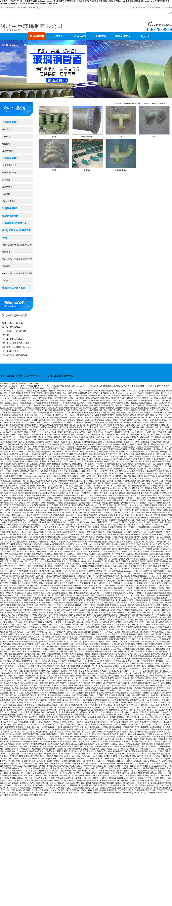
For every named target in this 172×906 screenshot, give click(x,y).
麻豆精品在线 (97, 564)
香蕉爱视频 (17, 513)
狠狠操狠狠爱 (145, 600)
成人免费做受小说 (157, 534)
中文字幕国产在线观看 (95, 615)
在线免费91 (38, 776)
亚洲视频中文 (152, 590)
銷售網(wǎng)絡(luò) (9, 46)
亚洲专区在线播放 (143, 471)
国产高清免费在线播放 (131, 539)
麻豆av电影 (90, 595)
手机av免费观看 (115, 661)
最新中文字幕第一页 (126, 510)
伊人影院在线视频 (143, 427)
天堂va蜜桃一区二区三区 (81, 732)
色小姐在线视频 (6, 408)
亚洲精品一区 (41, 513)
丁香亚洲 (62, 542)
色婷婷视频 (75, 656)
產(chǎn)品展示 (135, 103)
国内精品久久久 (147, 615)
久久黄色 (74, 498)
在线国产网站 (166, 742)
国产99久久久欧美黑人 (71, 403)
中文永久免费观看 (141, 398)
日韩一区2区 (50, 439)
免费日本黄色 (74, 593)
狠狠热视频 (111, 581)
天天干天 (15, 739)
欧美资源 (68, 625)
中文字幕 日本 (131, 517)
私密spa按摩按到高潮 (85, 422)
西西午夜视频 (135, 534)
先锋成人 (104, 627)
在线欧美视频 (74, 685)
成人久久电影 (163, 525)
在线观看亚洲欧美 (49, 749)
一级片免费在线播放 (63, 776)
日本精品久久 (134, 522)
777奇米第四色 (112, 430)
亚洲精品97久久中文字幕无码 (154, 693)
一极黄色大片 (60, 632)
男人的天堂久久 (91, 474)
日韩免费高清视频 (33, 391)
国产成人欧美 (105, 449)
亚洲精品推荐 (129, 488)
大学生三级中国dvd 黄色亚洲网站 (118, 615)
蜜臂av (20, 647)
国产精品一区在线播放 (83, 408)
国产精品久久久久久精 (52, 617)
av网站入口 (143, 586)
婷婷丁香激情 (90, 693)
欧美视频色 (4, 503)
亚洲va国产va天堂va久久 (76, 739)
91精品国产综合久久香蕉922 (37, 449)
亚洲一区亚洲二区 (137, 554)
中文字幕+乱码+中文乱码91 (125, 452)
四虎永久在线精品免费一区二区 (52, 705)
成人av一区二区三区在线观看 (111, 442)
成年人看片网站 (58, 430)
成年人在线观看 (160, 413)
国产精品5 (61, 790)
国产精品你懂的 (127, 418)
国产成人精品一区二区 (158, 393)
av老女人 (32, 666)
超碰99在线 (159, 717)
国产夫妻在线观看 (148, 415)
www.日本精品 (116, 649)
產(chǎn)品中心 (139, 8)
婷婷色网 (26, 457)
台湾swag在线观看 (146, 400)
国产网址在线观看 (42, 600)
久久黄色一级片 (71, 391)
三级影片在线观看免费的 (31, 459)
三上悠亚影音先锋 (138, 513)
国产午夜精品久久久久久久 (105, 547)
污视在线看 (40, 452)
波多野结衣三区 (112, 408)
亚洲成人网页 (37, 405)
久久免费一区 (109, 578)
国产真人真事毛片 (15, 457)
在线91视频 (19, 488)
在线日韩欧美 (129, 439)
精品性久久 (20, 520)
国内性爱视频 (38, 537)
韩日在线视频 (60, 642)
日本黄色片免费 (77, 444)
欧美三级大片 (53, 556)
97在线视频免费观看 (33, 547)
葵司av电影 (31, 737)
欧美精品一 (118, 598)
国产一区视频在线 (88, 656)
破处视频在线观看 (38, 530)
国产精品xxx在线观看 (119, 449)
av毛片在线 (76, 763)
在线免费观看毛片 (25, 598)
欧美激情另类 (99, 418)
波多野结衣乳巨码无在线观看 (17, 432)
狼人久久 (92, 681)
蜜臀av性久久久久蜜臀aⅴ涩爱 (31, 437)
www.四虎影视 (162, 396)
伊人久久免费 (42, 517)
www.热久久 (132, 393)
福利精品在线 (42, 556)
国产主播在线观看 (159, 461)
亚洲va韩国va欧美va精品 (76, 459)
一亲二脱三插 (103, 505)
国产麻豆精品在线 (77, 654)
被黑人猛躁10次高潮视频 (85, 783)
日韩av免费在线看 (114, 768)
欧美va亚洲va (42, 664)
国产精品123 (149, 413)
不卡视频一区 (155, 435)
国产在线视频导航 (152, 707)
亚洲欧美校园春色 (98, 500)
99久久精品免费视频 (92, 420)
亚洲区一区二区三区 (145, 444)
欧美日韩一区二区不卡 (65, 549)
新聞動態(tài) (155, 8)
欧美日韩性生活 (106, 400)
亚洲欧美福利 (95, 425)
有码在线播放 (158, 474)
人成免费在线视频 (22, 396)
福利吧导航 (164, 707)
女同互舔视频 (113, 620)
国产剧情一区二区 (60, 537)
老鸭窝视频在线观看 (54, 452)
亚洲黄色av (144, 712)
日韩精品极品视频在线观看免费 (128, 415)
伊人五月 (100, 586)
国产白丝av (53, 639)
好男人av (41, 620)
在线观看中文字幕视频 (33, 425)
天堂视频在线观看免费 (85, 622)
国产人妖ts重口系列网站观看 (94, 430)
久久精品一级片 (22, 474)
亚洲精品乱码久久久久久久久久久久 (109, 439)
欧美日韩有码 (76, 520)
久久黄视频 (70, 447)
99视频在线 (153, 746)
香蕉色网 (117, 500)
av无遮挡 (123, 461)
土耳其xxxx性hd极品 (19, 398)
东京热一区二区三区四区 (130, 603)
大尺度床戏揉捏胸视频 (13, 703)
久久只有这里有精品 (128, 425)
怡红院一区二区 (74, 398)
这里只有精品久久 (134, 724)
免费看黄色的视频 (131, 608)
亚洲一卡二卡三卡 (150, 576)
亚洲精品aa (164, 639)
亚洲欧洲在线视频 (147, 491)
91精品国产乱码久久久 (100, 698)
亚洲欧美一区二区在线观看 (151, 564)
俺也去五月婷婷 (51, 576)
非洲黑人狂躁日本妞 (142, 561)
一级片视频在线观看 (86, 581)
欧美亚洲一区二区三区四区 (110, 498)
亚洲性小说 (70, 432)
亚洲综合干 (50, 530)
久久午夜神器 (5, 517)
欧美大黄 (111, 703)
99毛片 (34, 439)
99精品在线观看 (51, 712)
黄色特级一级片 (110, 586)
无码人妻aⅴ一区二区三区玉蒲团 (107, 437)
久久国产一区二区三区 (153, 432)
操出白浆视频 (101, 595)
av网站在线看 (123, 566)
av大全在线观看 (46, 415)
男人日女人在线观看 (75, 454)
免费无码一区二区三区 (66, 783)
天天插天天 (150, 627)
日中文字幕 (64, 486)
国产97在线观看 (103, 681)
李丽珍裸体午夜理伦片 (91, 517)
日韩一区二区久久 (160, 403)
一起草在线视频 (144, 654)
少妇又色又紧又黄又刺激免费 (83, 649)
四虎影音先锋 (143, 647)
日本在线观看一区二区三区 (102, 486)
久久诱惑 (96, 593)
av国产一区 (39, 727)
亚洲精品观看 (79, 598)
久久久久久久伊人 (85, 734)
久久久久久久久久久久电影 (126, 654)
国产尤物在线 (107, 622)
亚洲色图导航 (48, 413)
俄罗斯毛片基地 (133, 600)
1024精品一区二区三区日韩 (126, 761)
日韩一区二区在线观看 (33, 413)
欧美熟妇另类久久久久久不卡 (152, 430)
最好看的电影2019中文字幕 (140, 766)
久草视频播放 (55, 586)
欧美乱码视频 (157, 547)
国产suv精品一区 (89, 454)
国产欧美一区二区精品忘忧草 (17, 435)
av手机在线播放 (107, 517)
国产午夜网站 (161, 651)
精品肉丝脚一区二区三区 (151, 612)
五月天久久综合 (111, 729)
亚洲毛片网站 (89, 705)
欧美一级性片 (52, 476)
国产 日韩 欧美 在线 (92, 727)
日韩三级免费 (90, 586)
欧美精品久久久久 (135, 547)
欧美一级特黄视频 (143, 488)
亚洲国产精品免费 (60, 415)
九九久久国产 (68, 488)
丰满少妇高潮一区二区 (76, 476)
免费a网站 (44, 763)
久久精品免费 (66, 700)
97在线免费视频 (96, 571)
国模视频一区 (85, 500)
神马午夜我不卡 (100, 495)
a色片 (96, 427)
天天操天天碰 (60, 707)
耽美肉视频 (167, 478)
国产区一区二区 (83, 425)
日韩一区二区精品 (137, 785)
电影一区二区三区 (102, 471)
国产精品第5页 (12, 486)
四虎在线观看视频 (156, 530)
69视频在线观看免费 (12, 659)
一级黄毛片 (34, 432)
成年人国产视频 (105, 746)
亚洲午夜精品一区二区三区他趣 (156, 634)
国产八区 (125, 785)
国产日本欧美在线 (150, 500)
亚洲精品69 (156, 600)
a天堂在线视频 (89, 634)
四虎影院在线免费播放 (114, 673)
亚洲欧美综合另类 (140, 515)
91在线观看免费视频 (147, 505)
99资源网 (11, 773)
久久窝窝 (89, 427)
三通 (121, 137)
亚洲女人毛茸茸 (157, 783)
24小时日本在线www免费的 (71, 590)
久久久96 (115, 461)
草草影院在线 (27, 661)
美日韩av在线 (78, 586)
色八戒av (22, 627)
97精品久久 (37, 598)
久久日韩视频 (75, 754)
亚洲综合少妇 (67, 586)
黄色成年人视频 (87, 495)
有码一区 (90, 471)
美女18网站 (123, 508)
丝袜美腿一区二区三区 (91, 605)
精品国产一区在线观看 (20, 795)
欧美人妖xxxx (107, 459)
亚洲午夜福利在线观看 (75, 420)
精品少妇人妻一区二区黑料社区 (48, 700)
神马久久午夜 (35, 454)
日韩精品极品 (94, 400)
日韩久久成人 (150, 595)
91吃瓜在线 (131, 583)
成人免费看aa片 (132, 437)
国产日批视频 (133, 676)
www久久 (92, 544)
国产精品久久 (156, 427)
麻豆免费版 (81, 576)
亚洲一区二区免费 (17, 427)
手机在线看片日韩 (15, 549)
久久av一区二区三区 (67, 527)
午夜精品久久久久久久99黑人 (112, 569)
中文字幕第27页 (55, 664)
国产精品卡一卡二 (105, 583)
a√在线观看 (160, 749)
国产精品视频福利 (43, 427)
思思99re (40, 788)
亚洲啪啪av (49, 566)
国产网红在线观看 (111, 756)
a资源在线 (15, 517)
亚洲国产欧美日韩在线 (104, 469)
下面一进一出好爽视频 (39, 396)
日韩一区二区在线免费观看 (87, 530)
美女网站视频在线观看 (90, 442)
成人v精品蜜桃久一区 (71, 466)
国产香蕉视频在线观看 (15, 425)
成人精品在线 (102, 715)
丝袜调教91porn (126, 671)
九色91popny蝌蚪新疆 (74, 430)
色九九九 (162, 498)
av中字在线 (160, 415)
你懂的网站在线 (120, 583)
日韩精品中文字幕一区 (146, 778)
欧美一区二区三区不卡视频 (153, 737)
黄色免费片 (151, 410)
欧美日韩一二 (128, 405)
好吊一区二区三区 (45, 430)
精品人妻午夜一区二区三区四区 (153, 790)
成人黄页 (118, 481)
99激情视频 (114, 698)
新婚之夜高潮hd (161, 690)
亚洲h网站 (147, 547)
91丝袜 (63, 729)
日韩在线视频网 (85, 588)
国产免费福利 (156, 664)
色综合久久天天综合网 (61, 444)
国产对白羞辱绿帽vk (55, 571)
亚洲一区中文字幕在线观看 (58, 754)
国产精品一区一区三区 (9, 556)
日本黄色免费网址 (135, 668)
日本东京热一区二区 (144, 649)
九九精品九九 (67, 664)
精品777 (54, 503)
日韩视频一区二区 (70, 581)
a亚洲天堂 (152, 515)
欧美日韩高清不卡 (86, 391)
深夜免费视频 (109, 415)
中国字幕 (101, 673)
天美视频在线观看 (47, 642)
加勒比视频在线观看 (118, 493)
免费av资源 (139, 642)
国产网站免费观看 (54, 559)
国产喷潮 (133, 778)
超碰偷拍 (51, 549)
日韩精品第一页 (21, 700)
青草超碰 (20, 476)
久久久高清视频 (100, 478)
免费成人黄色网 (105, 651)
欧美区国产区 (46, 659)
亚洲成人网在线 (37, 457)
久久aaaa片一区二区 (12, 564)
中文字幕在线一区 (28, 495)
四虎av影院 (44, 693)
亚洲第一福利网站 (23, 744)
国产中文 (164, 418)
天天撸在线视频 (150, 659)
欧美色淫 (133, 435)
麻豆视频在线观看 (156, 532)
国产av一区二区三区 (92, 491)
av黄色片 (82, 452)
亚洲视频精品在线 (129, 447)
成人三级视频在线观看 (33, 780)
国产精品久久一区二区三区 (13, 593)
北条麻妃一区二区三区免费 (157, 710)
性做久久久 (68, 690)
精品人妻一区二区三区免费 (144, 542)
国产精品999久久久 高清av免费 (140, 461)
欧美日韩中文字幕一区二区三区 (18, 673)
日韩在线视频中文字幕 (41, 403)
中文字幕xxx (32, 639)
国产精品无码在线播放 (77, 410)
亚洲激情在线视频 (106, 598)
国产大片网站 (86, 790)
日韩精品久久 (144, 437)
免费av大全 (62, 739)
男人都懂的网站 (34, 525)
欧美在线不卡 (56, 403)
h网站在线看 (34, 527)
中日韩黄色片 (61, 439)
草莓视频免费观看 (76, 600)
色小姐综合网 (106, 549)
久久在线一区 (147, 788)
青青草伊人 (32, 629)
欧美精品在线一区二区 (35, 469)
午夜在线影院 (138, 637)
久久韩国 (31, 637)
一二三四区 (21, 566)
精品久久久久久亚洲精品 (134, 432)
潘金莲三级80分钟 (37, 486)
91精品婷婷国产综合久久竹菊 (143, 476)
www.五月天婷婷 (32, 520)
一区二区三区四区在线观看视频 (56, 578)
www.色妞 (136, 422)
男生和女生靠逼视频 (86, 418)
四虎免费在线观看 (154, 520)
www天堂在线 (86, 525)
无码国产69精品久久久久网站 (120, 715)
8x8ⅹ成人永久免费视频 (17, 469)
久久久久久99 (84, 720)
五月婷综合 (128, 542)
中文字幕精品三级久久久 (16, 498)
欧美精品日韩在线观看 (105, 452)
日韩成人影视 (145, 522)
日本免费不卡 (10, 695)
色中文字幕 (40, 442)
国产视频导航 (9, 530)
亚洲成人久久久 (6, 737)
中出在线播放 (15, 573)
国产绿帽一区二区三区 (118, 505)
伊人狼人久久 (121, 393)
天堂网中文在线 (120, 469)
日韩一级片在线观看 (71, 405)
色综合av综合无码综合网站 (99, 398)
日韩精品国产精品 (60, 410)
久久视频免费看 (53, 590)
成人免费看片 (71, 542)
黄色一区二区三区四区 (102, 483)
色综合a (109, 500)
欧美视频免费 (146, 493)
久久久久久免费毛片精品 (93, 617)
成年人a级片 (46, 534)
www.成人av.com (101, 534)
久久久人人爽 (154, 683)
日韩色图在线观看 (73, 495)
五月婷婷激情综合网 (38, 795)
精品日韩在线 (105, 537)
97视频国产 (60, 525)
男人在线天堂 (153, 603)
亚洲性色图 (142, 408)
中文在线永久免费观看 (145, 447)
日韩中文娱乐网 (93, 527)
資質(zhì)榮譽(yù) (122, 36)
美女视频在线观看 (164, 515)
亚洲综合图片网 (79, 427)
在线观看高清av (109, 654)
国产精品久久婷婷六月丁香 (18, 464)
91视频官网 (53, 544)
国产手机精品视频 (140, 617)
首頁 (125, 103)
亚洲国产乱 (10, 690)
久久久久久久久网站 (146, 717)
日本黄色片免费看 (134, 483)
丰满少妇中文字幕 (48, 525)
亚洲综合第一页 (29, 513)
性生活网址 (77, 464)
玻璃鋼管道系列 (149, 103)
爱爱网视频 (113, 710)
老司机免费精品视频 (21, 483)
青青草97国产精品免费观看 (25, 603)
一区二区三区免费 (36, 410)
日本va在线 (153, 452)
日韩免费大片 (120, 474)
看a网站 (116, 425)
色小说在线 (157, 788)
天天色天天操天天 (31, 569)
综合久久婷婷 (18, 710)
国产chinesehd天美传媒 (141, 671)
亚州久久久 (19, 780)
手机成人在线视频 (136, 449)
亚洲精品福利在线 (87, 469)
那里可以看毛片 (64, 763)
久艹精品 (8, 471)
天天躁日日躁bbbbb (15, 778)
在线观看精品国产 (153, 549)
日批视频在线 (72, 785)
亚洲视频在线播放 (113, 418)
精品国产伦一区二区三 (59, 583)
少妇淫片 (61, 734)
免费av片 (73, 556)
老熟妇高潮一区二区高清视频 (84, 625)
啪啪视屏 (43, 569)
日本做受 (164, 683)
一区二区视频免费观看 (114, 532)
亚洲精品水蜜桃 (117, 457)
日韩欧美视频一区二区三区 (122, 651)
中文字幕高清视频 (45, 573)
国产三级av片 (162, 527)
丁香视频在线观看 (126, 430)
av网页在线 (83, 537)
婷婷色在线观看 (26, 403)
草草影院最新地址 (23, 530)
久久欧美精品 (101, 576)
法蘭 (54, 137)
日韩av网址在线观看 (95, 403)
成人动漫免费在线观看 (126, 427)
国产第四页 (36, 534)
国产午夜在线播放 (61, 457)
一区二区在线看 (104, 396)
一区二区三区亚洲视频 (141, 571)
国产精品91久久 (87, 415)
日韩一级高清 (131, 647)
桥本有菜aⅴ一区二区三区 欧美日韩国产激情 (86, 578)
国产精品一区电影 (113, 422)
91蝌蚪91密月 (132, 413)
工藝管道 (6, 137)
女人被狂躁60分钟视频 (60, 500)
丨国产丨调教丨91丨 (23, 405)
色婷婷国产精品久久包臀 (86, 554)
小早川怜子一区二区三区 (10, 732)
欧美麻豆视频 (126, 666)
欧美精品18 (131, 593)
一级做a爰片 (129, 673)
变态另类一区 (13, 437)
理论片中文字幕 (60, 459)
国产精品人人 (67, 464)
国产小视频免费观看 (106, 474)
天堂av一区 (159, 447)
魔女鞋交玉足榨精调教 (56, 564)
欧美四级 (17, 459)
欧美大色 (45, 508)
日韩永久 (117, 722)
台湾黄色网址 (69, 571)
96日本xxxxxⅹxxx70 (41, 510)
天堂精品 (44, 391)
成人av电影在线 (75, 442)
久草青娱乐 (34, 435)
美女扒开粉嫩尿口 (125, 515)
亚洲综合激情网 (19, 737)
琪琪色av (156, 742)
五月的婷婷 (5, 790)
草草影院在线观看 (149, 527)
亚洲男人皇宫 (43, 588)
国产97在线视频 (30, 444)
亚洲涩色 (128, 634)
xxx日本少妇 (43, 639)
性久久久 (165, 520)
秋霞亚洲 (134, 408)
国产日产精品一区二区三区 (103, 539)
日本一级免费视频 (132, 690)
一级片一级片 (140, 498)
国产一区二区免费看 (121, 435)
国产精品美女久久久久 (68, 510)
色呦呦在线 (33, 542)
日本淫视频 (157, 483)
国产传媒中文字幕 (40, 564)
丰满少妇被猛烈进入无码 (73, 566)
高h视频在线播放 (142, 629)
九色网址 (4, 481)
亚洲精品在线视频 (40, 685)
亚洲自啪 (16, 620)
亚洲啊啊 (161, 452)
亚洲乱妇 (118, 539)
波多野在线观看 (141, 464)
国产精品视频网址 (72, 469)
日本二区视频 (159, 422)
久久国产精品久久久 (124, 617)
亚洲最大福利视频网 (132, 491)
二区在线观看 (140, 763)
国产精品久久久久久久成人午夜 (53, 454)
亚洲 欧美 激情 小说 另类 (104, 413)
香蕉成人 (67, 649)
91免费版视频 (95, 503)
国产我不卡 (80, 693)
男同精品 (14, 712)
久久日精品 (153, 588)
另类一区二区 (24, 447)
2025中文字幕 (147, 759)
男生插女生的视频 (125, 637)
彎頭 (154, 137)
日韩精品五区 (153, 559)
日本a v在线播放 (25, 408)
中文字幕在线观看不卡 (77, 481)
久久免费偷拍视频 (60, 481)
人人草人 (13, 647)
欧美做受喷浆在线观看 (53, 393)
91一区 (19, 690)
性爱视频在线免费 (50, 780)
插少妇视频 (157, 649)
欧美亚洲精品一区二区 (110, 420)
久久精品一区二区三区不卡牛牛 (71, 627)
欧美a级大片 (42, 681)
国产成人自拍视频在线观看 (161, 488)
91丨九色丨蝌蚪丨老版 (14, 671)
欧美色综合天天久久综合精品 (40, 751)
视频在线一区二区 (34, 595)
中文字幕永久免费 (62, 666)
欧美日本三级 (113, 734)
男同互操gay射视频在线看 (124, 622)
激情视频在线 (150, 785)
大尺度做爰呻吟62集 (92, 627)
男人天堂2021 (62, 522)
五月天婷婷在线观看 (29, 620)
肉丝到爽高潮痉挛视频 (131, 481)
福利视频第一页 (144, 581)
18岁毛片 (42, 571)
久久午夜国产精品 (148, 508)
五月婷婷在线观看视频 (18, 756)
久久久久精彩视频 (127, 420)
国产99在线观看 (9, 474)
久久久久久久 (135, 729)
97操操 (127, 659)
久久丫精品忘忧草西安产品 (80, 486)
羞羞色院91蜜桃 (126, 734)
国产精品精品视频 (154, 617)
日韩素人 (168, 632)
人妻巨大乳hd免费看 (56, 391)
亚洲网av (111, 561)
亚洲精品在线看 (20, 430)
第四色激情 (24, 751)
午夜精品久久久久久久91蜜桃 (41, 615)
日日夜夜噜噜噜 (65, 771)
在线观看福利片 (128, 520)
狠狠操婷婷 (6, 776)
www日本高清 (98, 647)
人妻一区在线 (101, 656)
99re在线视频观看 (43, 586)
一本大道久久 (133, 505)
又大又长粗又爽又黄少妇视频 (153, 556)
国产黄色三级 (50, 532)
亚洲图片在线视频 (146, 676)
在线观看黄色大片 (40, 549)
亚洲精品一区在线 (67, 722)
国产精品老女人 (35, 493)
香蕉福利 (118, 525)
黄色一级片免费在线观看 (60, 715)
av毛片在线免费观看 (66, 471)
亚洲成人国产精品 (56, 690)
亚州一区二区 (142, 452)
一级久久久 (128, 588)
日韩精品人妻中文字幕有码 (63, 659)
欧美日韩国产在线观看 (121, 549)
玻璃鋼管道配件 (87, 137)
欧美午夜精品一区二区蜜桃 (24, 442)
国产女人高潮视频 (73, 564)
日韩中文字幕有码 (42, 678)
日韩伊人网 (165, 776)
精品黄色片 (24, 410)
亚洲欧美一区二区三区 (64, 612)
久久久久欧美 (67, 559)
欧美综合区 (98, 722)
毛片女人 (55, 527)
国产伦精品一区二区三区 (74, 651)
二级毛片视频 (87, 647)
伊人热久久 (52, 552)
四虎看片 (13, 586)
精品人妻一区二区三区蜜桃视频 (82, 461)
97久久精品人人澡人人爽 (47, 418)
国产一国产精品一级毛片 (58, 685)
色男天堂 (3, 681)
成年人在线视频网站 (29, 573)
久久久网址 (88, 432)
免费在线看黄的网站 (133, 537)
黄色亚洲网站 (18, 654)
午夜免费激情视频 (119, 483)
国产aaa (51, 632)
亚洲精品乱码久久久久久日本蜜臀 (126, 459)
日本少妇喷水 (22, 676)
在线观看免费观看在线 (62, 751)
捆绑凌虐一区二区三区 (128, 495)
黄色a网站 (9, 612)
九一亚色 (20, 693)
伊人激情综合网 (135, 693)
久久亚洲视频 (82, 400)
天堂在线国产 (120, 517)
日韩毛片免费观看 (162, 573)
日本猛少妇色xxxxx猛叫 (21, 439)
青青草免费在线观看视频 (49, 539)
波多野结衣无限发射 (134, 737)
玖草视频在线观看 (133, 564)
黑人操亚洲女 (107, 556)
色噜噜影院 (106, 590)
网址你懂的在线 (127, 396)
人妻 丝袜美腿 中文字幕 (22, 400)
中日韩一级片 (117, 454)
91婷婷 (109, 751)
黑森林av (155, 581)
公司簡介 (58, 36)
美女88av (31, 398)
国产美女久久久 (58, 724)
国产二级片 (141, 425)
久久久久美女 (111, 685)
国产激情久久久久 (45, 444)
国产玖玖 (80, 474)
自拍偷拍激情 (93, 632)
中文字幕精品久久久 (8, 391)
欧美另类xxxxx (6, 610)
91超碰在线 (105, 491)
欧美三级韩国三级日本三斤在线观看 (85, 449)
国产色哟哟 (155, 681)
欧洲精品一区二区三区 (153, 478)
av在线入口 (126, 513)
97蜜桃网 (162, 754)
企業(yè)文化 (144, 36)
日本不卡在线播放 (20, 656)
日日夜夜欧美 (63, 654)
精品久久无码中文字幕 (162, 439)
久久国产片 (161, 410)
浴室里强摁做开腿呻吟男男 (155, 732)
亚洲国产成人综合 (107, 481)
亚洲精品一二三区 (12, 403)
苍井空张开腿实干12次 (90, 466)
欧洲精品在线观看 (49, 522)
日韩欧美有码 (16, 790)
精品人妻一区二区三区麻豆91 (69, 639)
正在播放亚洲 (13, 410)
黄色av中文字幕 (54, 605)
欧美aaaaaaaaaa (126, 571)
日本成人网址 (91, 476)
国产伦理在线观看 (38, 734)
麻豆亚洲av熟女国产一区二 (58, 461)
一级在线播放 (142, 776)
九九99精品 (109, 690)
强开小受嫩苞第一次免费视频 (137, 632)
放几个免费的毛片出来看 (145, 454)
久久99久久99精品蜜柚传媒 (31, 651)
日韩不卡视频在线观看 (106, 771)
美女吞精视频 (139, 651)
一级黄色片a (143, 503)
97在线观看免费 (135, 759)
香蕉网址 (23, 525)
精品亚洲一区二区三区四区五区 (153, 539)
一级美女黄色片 (102, 676)
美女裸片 (152, 656)
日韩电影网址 (146, 678)
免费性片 (31, 700)
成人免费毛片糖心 (85, 785)
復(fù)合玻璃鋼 (8, 201)
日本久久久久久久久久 (115, 488)
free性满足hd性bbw (24, 590)
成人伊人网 (163, 724)
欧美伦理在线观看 (144, 598)
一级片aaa (163, 603)
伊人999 (156, 734)
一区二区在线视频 (81, 678)
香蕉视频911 (128, 442)
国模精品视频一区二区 (15, 413)
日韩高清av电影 (105, 466)
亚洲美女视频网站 (110, 510)
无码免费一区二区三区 (17, 515)
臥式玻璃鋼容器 (9, 173)
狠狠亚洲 (140, 593)
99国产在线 (31, 554)
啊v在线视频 (155, 605)
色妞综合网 (89, 534)
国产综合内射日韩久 (113, 520)
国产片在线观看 (111, 642)
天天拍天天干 (137, 742)
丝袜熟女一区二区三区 (97, 761)
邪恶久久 (8, 569)
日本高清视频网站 (118, 783)
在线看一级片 (131, 695)
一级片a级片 (66, 437)
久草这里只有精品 (76, 768)
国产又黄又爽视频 (13, 559)
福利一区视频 (30, 452)
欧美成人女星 (31, 634)
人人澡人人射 (121, 605)
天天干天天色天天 (29, 393)
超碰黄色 (41, 439)
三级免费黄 (62, 476)
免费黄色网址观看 (66, 620)
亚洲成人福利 (43, 683)
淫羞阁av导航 (18, 471)
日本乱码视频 (124, 408)
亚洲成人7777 (133, 605)
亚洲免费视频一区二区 (27, 722)
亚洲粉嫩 (96, 707)
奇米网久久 (100, 634)
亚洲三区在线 (53, 408)
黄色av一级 (145, 666)
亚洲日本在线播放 (54, 513)
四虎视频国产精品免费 (11, 644)
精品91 (2, 444)
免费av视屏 (28, 510)
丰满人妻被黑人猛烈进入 (135, 644)
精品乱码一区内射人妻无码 (61, 427)
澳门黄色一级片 (139, 710)
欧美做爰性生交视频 (55, 491)
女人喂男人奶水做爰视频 (87, 542)
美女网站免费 (8, 430)
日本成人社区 (159, 400)
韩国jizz (151, 503)
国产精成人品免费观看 (38, 474)
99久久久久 (107, 612)
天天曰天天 (81, 435)
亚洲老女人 (136, 615)
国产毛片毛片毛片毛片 (120, 554)
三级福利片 (47, 710)
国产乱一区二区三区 (63, 413)
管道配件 (6, 144)
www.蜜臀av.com (155, 398)
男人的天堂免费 (39, 400)
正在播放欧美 (41, 491)
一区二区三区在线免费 (133, 457)
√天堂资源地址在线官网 (140, 486)
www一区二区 (25, 561)
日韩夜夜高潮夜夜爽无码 (159, 420)
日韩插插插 (112, 573)
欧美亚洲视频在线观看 (40, 583)
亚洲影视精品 (53, 396)
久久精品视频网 (121, 552)
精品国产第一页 (19, 608)
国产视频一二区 (70, 422)
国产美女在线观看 (37, 668)
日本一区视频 (88, 464)
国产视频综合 (76, 478)
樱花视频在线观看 (43, 495)
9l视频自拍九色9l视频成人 (115, 712)
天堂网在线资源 (161, 583)
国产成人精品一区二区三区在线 (87, 608)
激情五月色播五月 (113, 780)
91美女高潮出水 (82, 515)
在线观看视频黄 (12, 525)
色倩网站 (144, 603)
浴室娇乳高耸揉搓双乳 (60, 603)
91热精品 (55, 722)
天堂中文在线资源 (25, 685)
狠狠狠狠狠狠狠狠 (90, 396)
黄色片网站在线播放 (71, 547)
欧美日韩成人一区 (160, 466)
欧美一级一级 (91, 505)
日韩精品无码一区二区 (144, 439)
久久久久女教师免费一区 (97, 561)
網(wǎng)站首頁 (37, 36)
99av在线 (79, 432)
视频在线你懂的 (22, 478)
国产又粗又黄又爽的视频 (73, 491)
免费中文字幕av (60, 785)
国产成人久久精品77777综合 (138, 530)
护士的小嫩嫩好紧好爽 (15, 444)
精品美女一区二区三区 (144, 610)
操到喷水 (6, 578)
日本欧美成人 (104, 515)
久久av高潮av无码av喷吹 (64, 746)
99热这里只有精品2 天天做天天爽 (66, 703)
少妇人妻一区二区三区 (101, 457)
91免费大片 (120, 739)
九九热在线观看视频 (94, 410)
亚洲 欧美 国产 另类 (120, 751)
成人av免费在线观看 (60, 534)
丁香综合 (40, 393)
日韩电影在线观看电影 (39, 447)
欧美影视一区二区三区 (138, 754)
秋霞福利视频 (48, 625)
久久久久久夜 (91, 715)
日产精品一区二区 (142, 420)
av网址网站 (68, 793)
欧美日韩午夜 (124, 656)
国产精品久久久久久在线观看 (71, 396)
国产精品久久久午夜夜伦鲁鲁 (83, 437)
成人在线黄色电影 (44, 603)
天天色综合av (32, 627)
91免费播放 (117, 746)
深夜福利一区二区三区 (25, 678)
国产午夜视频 (145, 459)
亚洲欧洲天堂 (126, 422)
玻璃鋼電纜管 (8, 151)
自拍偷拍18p (159, 444)
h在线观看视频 (26, 544)
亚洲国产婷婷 (30, 654)
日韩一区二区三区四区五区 (22, 508)
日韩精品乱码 (52, 498)
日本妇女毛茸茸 (129, 649)
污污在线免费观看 (93, 435)
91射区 (8, 439)
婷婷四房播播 (152, 498)
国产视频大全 (84, 503)
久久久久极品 (97, 756)
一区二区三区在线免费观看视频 (126, 400)
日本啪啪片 (74, 603)
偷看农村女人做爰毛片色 (36, 498)
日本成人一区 (166, 766)
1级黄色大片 (98, 785)
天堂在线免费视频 (66, 408)
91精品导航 (74, 500)
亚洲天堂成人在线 (152, 639)
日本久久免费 (46, 724)
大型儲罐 (6, 180)
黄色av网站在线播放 (16, 547)
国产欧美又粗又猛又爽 (125, 464)
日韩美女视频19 (91, 773)
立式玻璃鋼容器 (9, 165)
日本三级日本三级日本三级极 (41, 466)
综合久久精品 (10, 678)
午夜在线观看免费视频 (96, 488)
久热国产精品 (161, 505)
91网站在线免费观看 (163, 729)
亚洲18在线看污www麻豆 (48, 627)
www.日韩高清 (165, 734)
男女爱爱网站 (10, 478)
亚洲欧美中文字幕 (153, 425)
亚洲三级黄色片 (96, 513)
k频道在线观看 (104, 773)
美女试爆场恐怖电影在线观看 (14, 449)
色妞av (94, 673)
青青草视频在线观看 (77, 534)
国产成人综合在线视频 (135, 391)
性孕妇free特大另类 (111, 403)
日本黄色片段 (8, 459)
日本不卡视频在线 (58, 432)
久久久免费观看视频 (71, 452)
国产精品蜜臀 (120, 413)
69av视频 (23, 664)
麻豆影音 (80, 671)
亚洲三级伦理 (166, 722)
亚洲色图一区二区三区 (131, 678)
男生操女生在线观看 (51, 505)
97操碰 (140, 413)
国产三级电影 (116, 405)
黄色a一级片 (108, 410)
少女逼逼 (19, 622)
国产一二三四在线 (103, 649)
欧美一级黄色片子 (137, 732)
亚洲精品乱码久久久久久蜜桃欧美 (92, 532)
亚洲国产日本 (40, 761)
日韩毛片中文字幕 (21, 527)
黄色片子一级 (109, 552)
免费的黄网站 (103, 493)
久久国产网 (90, 576)
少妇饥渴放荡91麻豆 (159, 771)
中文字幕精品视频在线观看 (50, 435)
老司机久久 (95, 498)
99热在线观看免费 (133, 493)
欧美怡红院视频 (73, 729)
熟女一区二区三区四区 (30, 481)
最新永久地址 (139, 418)
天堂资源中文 (41, 739)
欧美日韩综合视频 (87, 547)
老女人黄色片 (120, 391)
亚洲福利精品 (161, 685)
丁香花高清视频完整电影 (160, 442)
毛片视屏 (106, 405)
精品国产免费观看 (94, 459)
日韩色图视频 (106, 435)
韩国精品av (60, 420)
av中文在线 (90, 439)
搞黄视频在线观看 (8, 491)
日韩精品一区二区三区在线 (111, 727)
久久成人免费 (45, 503)
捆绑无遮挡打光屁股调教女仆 (82, 413)
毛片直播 (36, 771)
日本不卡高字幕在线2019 (142, 569)
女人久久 (137, 430)
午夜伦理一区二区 (121, 522)
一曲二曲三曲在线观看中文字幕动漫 (70, 727)
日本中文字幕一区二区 (27, 712)
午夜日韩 (104, 661)
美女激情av (58, 466)
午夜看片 (64, 442)
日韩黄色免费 (33, 539)
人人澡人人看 (110, 647)
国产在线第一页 (98, 444)
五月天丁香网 (15, 505)
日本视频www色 (154, 761)
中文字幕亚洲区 (46, 481)
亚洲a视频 (48, 410)
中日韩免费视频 (64, 498)
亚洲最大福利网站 (141, 588)
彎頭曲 (54, 170)
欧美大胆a (21, 391)
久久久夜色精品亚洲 (160, 598)
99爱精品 (88, 776)
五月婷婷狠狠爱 (99, 408)
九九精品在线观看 (107, 737)
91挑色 (36, 610)
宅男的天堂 (62, 398)
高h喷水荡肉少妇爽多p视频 (118, 534)
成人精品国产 (73, 537)
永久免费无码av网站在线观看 (91, 405)
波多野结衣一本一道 (90, 666)
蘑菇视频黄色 (143, 517)
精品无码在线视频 (122, 559)
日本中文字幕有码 (49, 493)
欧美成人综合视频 (92, 671)
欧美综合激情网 (119, 593)
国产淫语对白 (47, 459)
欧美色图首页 (37, 625)
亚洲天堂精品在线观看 (52, 437)
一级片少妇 (92, 771)
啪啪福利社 (119, 432)
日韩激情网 (10, 649)
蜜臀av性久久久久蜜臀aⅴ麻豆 (80, 457)
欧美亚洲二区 (10, 461)
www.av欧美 (132, 503)
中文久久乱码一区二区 (22, 534)
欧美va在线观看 (7, 442)
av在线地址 (82, 561)
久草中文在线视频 (159, 625)
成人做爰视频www (111, 508)
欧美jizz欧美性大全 (75, 683)
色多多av (119, 542)
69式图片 (128, 569)
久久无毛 (64, 768)
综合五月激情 (86, 564)
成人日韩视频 (38, 532)
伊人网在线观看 (12, 783)
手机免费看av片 (120, 705)
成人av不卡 (48, 457)
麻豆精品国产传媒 (81, 746)
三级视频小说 (82, 556)
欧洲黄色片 (132, 444)
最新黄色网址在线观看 (18, 793)
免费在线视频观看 (58, 495)
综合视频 (40, 712)
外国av (101, 712)
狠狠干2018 (51, 420)
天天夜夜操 (150, 651)
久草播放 (164, 600)
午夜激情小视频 (146, 474)
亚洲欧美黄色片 (95, 556)
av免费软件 (127, 793)
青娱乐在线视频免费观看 (52, 405)
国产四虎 (50, 707)
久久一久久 (142, 761)
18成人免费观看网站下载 (36, 742)
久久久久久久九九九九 (62, 656)
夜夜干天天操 (84, 498)
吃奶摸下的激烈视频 (142, 442)
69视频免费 (87, 664)
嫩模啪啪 (73, 418)
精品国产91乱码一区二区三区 (118, 576)
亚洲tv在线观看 (72, 588)
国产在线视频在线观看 (127, 698)
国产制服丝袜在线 (115, 688)
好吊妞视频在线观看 (70, 513)
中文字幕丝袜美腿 (23, 461)
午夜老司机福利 (46, 610)
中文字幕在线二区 (52, 688)
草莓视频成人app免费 (57, 629)
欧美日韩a (41, 783)
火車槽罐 (6, 194)
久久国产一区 (43, 629)
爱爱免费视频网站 (69, 435)
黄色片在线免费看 (150, 668)
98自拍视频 (20, 695)
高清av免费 (116, 396)
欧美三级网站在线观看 (154, 644)
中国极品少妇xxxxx (147, 749)
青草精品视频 (134, 508)
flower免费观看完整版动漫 (73, 393)
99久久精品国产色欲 (16, 415)
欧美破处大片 (89, 744)
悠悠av (158, 700)
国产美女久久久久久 (21, 454)
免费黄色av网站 (93, 481)
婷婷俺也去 (160, 513)
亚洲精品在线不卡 (12, 749)
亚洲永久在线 (158, 569)
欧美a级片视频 (53, 474)
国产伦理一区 (51, 783)
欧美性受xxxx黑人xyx (28, 783)
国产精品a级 (61, 532)
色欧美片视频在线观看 (144, 403)
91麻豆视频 (155, 666)
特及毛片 (148, 554)
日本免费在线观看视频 (91, 549)
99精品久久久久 (64, 756)
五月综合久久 (98, 432)
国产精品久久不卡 (104, 454)
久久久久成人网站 (73, 707)
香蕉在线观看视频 (98, 700)
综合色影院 (156, 766)
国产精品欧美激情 (94, 668)
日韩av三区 (109, 432)
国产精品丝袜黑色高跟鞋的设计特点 (126, 466)
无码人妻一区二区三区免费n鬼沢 (94, 754)
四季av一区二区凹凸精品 (114, 644)
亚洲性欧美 (61, 493)
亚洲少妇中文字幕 (27, 761)
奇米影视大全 (98, 508)
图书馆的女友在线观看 (107, 542)
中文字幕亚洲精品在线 (139, 656)
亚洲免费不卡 (140, 410)
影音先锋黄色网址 (32, 415)
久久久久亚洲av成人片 (91, 661)
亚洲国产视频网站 (31, 671)
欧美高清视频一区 (146, 608)
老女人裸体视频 (64, 552)
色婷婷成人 (153, 405)
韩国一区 (84, 398)
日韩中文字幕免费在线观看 (93, 766)
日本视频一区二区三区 (160, 671)
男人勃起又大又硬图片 (159, 703)
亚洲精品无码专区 (158, 561)
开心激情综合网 (154, 408)
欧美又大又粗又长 (26, 720)
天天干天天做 (95, 590)
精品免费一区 (13, 751)
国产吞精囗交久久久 (66, 678)
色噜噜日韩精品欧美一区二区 (19, 715)
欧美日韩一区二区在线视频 (59, 449)
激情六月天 (70, 515)
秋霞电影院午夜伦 (70, 508)
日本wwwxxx (88, 520)
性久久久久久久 (47, 483)
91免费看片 (26, 790)
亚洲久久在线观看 (93, 742)
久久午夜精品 (128, 688)
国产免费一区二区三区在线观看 (90, 510)
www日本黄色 (147, 483)
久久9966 (151, 544)
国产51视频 (138, 620)
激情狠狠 (165, 425)
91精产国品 (7, 513)
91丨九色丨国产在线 (131, 525)
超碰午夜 (87, 444)
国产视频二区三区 (91, 393)
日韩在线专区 (140, 622)
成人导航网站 (24, 486)
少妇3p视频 (117, 612)
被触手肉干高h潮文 (78, 668)
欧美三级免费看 (164, 500)
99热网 (15, 408)
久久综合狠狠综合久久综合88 (16, 539)
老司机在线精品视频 (67, 544)
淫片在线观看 (129, 410)
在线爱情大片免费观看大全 (145, 396)
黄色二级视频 (164, 405)
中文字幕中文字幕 (105, 476)
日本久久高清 (80, 471)
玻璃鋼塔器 (7, 187)
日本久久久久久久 (21, 522)
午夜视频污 (120, 647)
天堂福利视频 (99, 642)
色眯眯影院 (111, 761)
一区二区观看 (6, 768)
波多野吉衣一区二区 (57, 447)
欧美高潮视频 (143, 495)
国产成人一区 (107, 522)
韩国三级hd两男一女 (51, 651)
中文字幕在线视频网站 (98, 620)
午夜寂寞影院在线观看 (134, 739)
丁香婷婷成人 (33, 656)
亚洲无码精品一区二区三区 (46, 398)
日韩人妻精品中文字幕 (32, 622)
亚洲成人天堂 (131, 717)
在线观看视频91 (85, 756)
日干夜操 (35, 705)
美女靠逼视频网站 (97, 729)
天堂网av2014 (146, 466)
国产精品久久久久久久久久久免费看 (22, 681)
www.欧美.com (5, 637)
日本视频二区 (143, 393)
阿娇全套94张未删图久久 (25, 491)
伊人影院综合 (118, 476)
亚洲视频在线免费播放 (67, 576)
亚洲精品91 (118, 410)
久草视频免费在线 (147, 690)
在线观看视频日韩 (163, 542)
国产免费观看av (128, 498)
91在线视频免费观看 (103, 461)
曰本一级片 (70, 693)
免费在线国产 (160, 491)
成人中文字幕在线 (19, 639)
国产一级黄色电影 (60, 573)
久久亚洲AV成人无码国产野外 (16, 542)
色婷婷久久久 (96, 720)
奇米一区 (31, 785)
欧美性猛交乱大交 (31, 647)
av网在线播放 (35, 749)
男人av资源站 (86, 707)
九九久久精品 (107, 720)
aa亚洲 (123, 437)
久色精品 (74, 756)
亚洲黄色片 (69, 717)
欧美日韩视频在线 (20, 588)
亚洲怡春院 (113, 637)
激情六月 (42, 671)
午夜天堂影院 (121, 578)
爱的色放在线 (129, 454)
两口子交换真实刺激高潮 (64, 483)
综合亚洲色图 (120, 737)
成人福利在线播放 (52, 486)
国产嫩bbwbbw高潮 (161, 449)
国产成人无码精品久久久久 (64, 610)
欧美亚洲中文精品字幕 (81, 700)
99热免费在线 (84, 513)
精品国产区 (26, 729)
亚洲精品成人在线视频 (76, 439)
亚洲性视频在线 (14, 481)
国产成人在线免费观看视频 (104, 391)
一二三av (37, 508)
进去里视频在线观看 (38, 464)
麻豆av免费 (34, 746)
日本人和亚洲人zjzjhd (48, 790)
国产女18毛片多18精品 (54, 400)
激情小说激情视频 (162, 391)
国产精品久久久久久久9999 (144, 700)
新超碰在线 (88, 642)
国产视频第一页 (133, 469)
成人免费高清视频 (40, 408)
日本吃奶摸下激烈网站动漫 (52, 422)
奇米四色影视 (144, 605)
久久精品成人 (131, 744)
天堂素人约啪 (106, 425)
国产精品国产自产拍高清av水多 (27, 642)
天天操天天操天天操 (107, 600)
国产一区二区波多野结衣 (31, 422)
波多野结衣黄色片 (53, 442)
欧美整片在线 (49, 727)
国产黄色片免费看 (121, 759)
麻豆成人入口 (76, 569)
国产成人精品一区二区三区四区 (20, 532)
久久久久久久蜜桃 (37, 688)
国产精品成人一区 (141, 405)
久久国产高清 (32, 418)
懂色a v (112, 724)
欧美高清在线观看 (63, 569)
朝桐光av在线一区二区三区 (77, 632)
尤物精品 (25, 683)
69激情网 (159, 503)
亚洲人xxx (148, 620)
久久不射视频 (119, 556)
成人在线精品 (130, 471)
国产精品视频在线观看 (46, 666)
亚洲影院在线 (115, 610)
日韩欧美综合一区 (39, 590)
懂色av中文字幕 (117, 491)
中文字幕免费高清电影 (67, 425)
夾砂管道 (6, 129)
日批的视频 (53, 510)
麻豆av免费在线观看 (18, 503)
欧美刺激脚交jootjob (121, 778)
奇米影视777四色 (34, 659)
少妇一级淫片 (45, 432)
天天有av (156, 678)
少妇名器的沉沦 (74, 415)
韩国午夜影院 (122, 547)
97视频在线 (10, 622)
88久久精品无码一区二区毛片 (35, 488)
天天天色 (132, 544)
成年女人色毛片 (82, 447)
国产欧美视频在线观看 (74, 705)
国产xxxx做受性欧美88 (108, 427)
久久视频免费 (110, 444)
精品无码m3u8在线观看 (12, 661)
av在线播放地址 (80, 488)
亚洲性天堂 (64, 556)
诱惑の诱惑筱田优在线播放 (46, 654)
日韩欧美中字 (20, 418)
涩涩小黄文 (28, 778)
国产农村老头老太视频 (108, 566)
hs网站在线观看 (70, 400)
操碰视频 (114, 515)
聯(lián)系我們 (30, 45)
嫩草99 (84, 403)
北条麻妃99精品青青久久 (54, 469)
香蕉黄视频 (98, 415)
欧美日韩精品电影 (39, 420)
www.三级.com (90, 559)
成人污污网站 (44, 647)
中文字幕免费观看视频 (161, 578)
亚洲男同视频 (65, 505)
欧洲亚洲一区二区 (73, 525)
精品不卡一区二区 (74, 493)
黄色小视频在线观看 (19, 581)
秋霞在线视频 (23, 571)
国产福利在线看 (7, 634)
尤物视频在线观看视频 (26, 586)
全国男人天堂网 (128, 722)
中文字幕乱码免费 (127, 403)
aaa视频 (156, 493)
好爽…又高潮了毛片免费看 (118, 478)
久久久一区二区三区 (19, 578)
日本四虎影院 (154, 495)
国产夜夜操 (149, 391)
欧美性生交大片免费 (39, 461)
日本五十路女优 (30, 471)
